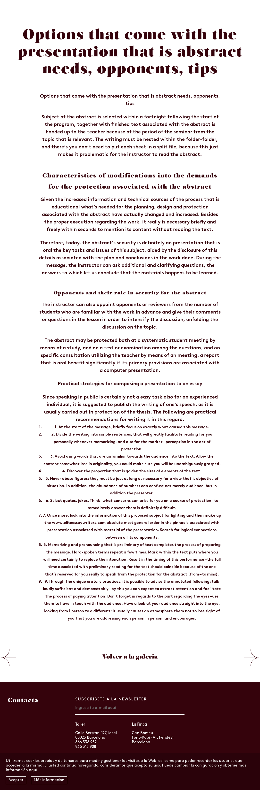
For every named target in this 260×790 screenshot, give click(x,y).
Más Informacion (49, 780)
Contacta (23, 700)
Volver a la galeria (130, 656)
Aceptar (15, 780)
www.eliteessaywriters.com (79, 523)
